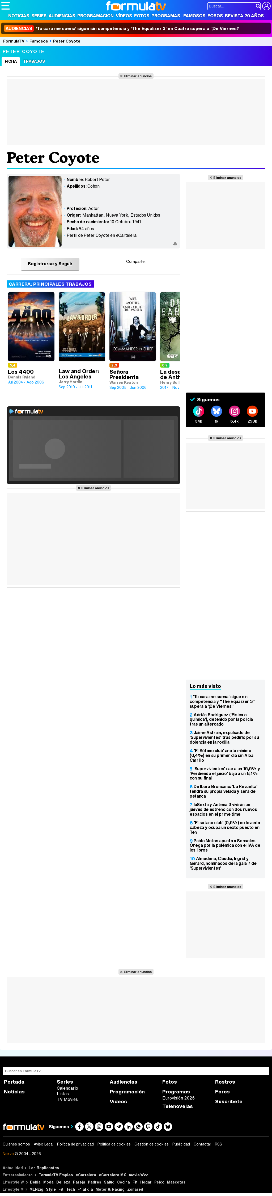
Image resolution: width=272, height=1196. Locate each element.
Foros (215, 15)
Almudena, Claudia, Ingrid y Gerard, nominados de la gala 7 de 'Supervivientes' (223, 863)
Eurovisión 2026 (178, 1098)
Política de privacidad (75, 1144)
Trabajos (34, 61)
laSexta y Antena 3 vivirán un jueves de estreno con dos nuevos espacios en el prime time (223, 809)
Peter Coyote (66, 41)
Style (51, 1189)
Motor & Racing (110, 1189)
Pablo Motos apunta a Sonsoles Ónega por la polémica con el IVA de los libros (225, 845)
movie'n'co (138, 1175)
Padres (94, 1182)
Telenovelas (177, 1106)
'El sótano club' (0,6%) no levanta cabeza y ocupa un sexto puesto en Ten (225, 827)
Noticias (18, 15)
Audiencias (62, 15)
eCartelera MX (112, 1175)
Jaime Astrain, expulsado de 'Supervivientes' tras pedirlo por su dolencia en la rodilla (224, 737)
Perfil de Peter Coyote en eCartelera (102, 235)
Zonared (135, 1189)
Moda (48, 1182)
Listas (63, 1093)
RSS (218, 1144)
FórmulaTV (13, 41)
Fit (135, 1182)
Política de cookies (114, 1144)
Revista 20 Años (244, 15)
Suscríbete (229, 1101)
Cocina (123, 1182)
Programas (165, 15)
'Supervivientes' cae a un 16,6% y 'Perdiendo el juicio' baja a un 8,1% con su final (225, 773)
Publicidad (181, 1144)
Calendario (67, 1088)
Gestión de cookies (151, 1144)
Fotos (141, 15)
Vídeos (124, 15)
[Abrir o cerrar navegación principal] (5, 6)
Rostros (225, 1082)
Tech (70, 1189)
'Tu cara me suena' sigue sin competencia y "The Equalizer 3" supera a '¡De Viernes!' (222, 701)
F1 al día (85, 1189)
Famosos (194, 15)
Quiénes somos (16, 1144)
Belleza (63, 1182)
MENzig (36, 1189)
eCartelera (86, 1175)
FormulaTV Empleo (56, 1175)
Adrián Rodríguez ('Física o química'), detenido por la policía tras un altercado (221, 719)
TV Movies (67, 1099)
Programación (95, 15)
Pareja (79, 1182)
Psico (159, 1182)
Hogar (146, 1182)
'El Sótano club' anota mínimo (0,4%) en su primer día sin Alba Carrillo (221, 755)
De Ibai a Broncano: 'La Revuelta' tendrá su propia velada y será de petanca (223, 791)
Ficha (11, 61)
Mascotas (176, 1182)
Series (38, 15)
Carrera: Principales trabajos (50, 284)
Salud (109, 1182)
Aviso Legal (43, 1144)
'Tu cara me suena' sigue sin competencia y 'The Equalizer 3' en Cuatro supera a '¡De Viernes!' (121, 28)
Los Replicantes (44, 1167)
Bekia (35, 1182)
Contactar (202, 1144)
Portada (14, 1082)
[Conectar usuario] (266, 6)
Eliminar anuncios (138, 76)
